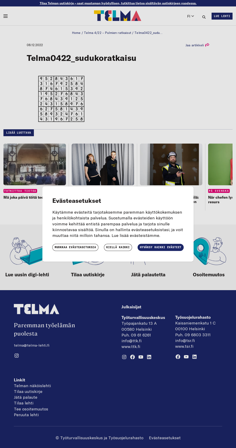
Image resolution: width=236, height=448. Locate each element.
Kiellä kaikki (118, 247)
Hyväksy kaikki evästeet (160, 247)
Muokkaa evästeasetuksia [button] (75, 247)
